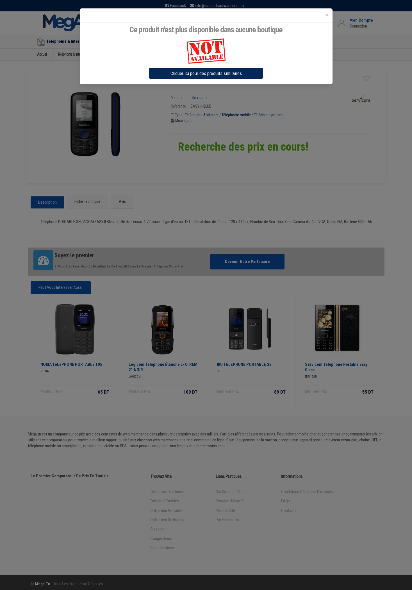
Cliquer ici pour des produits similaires (206, 73)
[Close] (326, 15)
